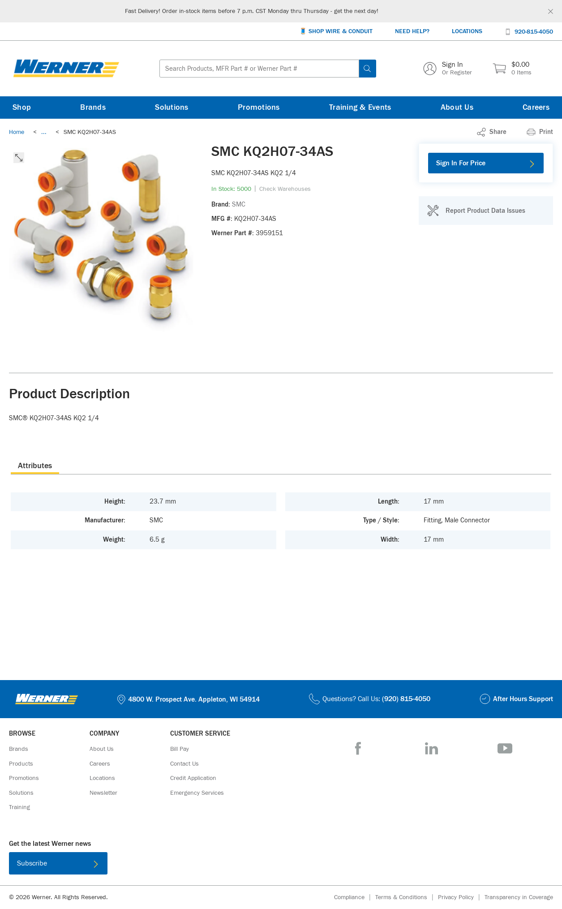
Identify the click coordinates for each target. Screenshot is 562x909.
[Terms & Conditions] (406, 897)
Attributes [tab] (35, 465)
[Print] (540, 132)
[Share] (491, 132)
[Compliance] (354, 897)
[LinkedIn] (431, 748)
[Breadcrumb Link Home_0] (16, 132)
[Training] (19, 807)
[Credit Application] (193, 778)
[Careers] (536, 107)
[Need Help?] (412, 31)
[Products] (21, 764)
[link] (44, 132)
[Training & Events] (360, 107)
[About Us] (457, 107)
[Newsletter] (103, 793)
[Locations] (467, 31)
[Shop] (21, 107)
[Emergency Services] (197, 793)
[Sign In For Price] (486, 163)
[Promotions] (258, 107)
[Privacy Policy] (461, 897)
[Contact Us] (184, 764)
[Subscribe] (58, 863)
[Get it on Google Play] (310, 865)
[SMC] (238, 204)
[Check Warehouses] (285, 189)
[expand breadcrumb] (44, 132)
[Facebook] (358, 748)
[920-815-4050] (529, 31)
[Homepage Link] (66, 68)
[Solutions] (171, 107)
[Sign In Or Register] (447, 68)
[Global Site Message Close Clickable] (550, 11)
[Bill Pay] (179, 749)
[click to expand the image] (18, 157)
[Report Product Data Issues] (476, 210)
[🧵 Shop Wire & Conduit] (336, 31)
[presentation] (35, 465)
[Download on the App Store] (252, 865)
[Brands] (93, 107)
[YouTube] (505, 748)
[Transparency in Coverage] (519, 897)
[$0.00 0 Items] (512, 68)
